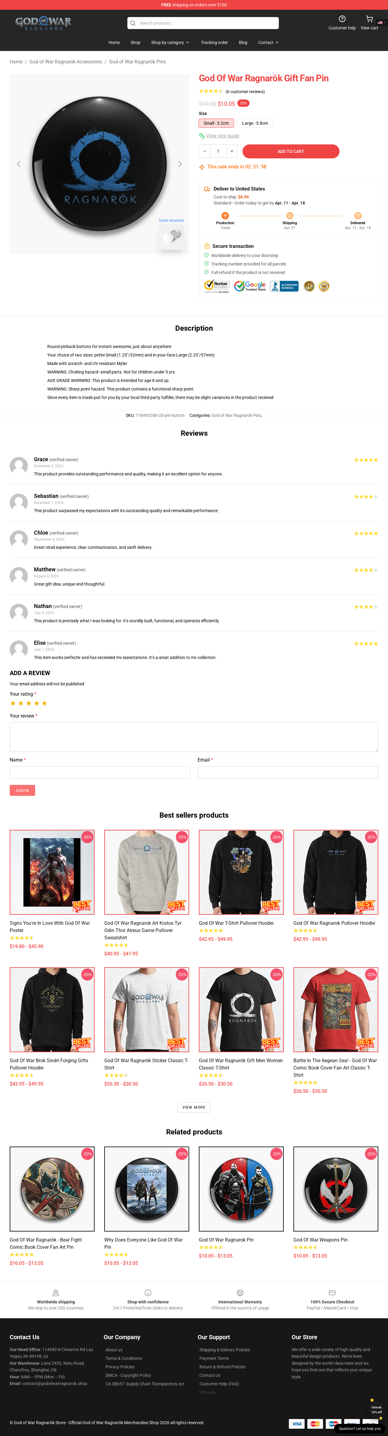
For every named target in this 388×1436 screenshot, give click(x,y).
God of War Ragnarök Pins (137, 62)
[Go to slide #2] (115, 268)
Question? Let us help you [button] (360, 1429)
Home (16, 62)
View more (194, 1107)
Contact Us (209, 1375)
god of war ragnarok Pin (226, 1240)
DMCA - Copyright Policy (128, 1375)
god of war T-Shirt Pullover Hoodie (236, 923)
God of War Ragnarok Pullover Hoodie (334, 923)
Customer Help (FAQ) (219, 1383)
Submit (22, 790)
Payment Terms (214, 1358)
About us (113, 1349)
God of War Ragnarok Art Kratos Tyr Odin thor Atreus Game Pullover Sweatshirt (142, 930)
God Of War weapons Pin (320, 1240)
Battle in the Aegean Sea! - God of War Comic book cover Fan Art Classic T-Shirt (335, 1068)
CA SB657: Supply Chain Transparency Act (145, 1383)
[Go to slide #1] (83, 268)
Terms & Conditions (123, 1358)
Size (203, 113)
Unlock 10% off (376, 1410)
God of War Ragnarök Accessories (65, 62)
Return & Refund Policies (222, 1366)
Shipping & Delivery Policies (224, 1349)
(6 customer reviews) (245, 91)
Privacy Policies (120, 1366)
